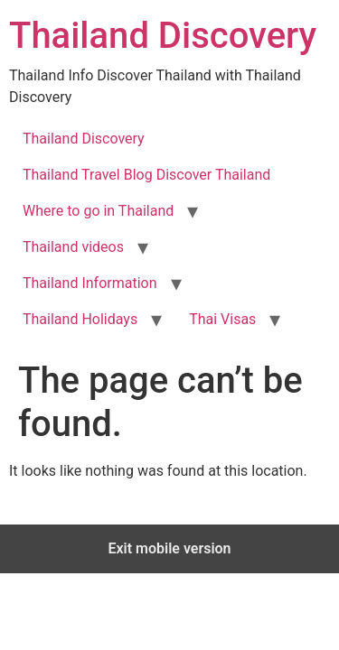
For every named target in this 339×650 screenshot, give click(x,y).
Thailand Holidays (80, 319)
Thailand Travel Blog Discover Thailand (146, 174)
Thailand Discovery (162, 35)
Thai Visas (222, 319)
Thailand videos (73, 246)
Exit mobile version (169, 548)
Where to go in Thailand (98, 210)
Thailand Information (90, 283)
